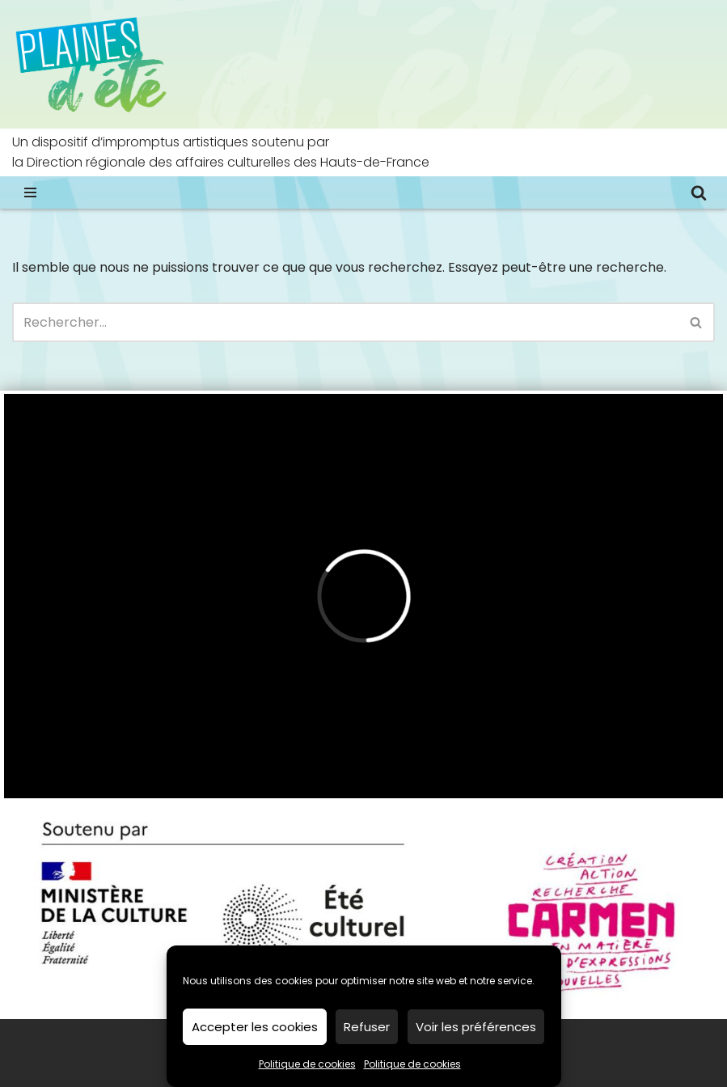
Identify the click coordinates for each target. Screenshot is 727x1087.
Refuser (367, 1026)
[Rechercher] (699, 192)
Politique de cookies (307, 1064)
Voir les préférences (476, 1026)
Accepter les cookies (255, 1026)
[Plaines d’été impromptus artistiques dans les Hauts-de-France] (93, 64)
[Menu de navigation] (30, 192)
